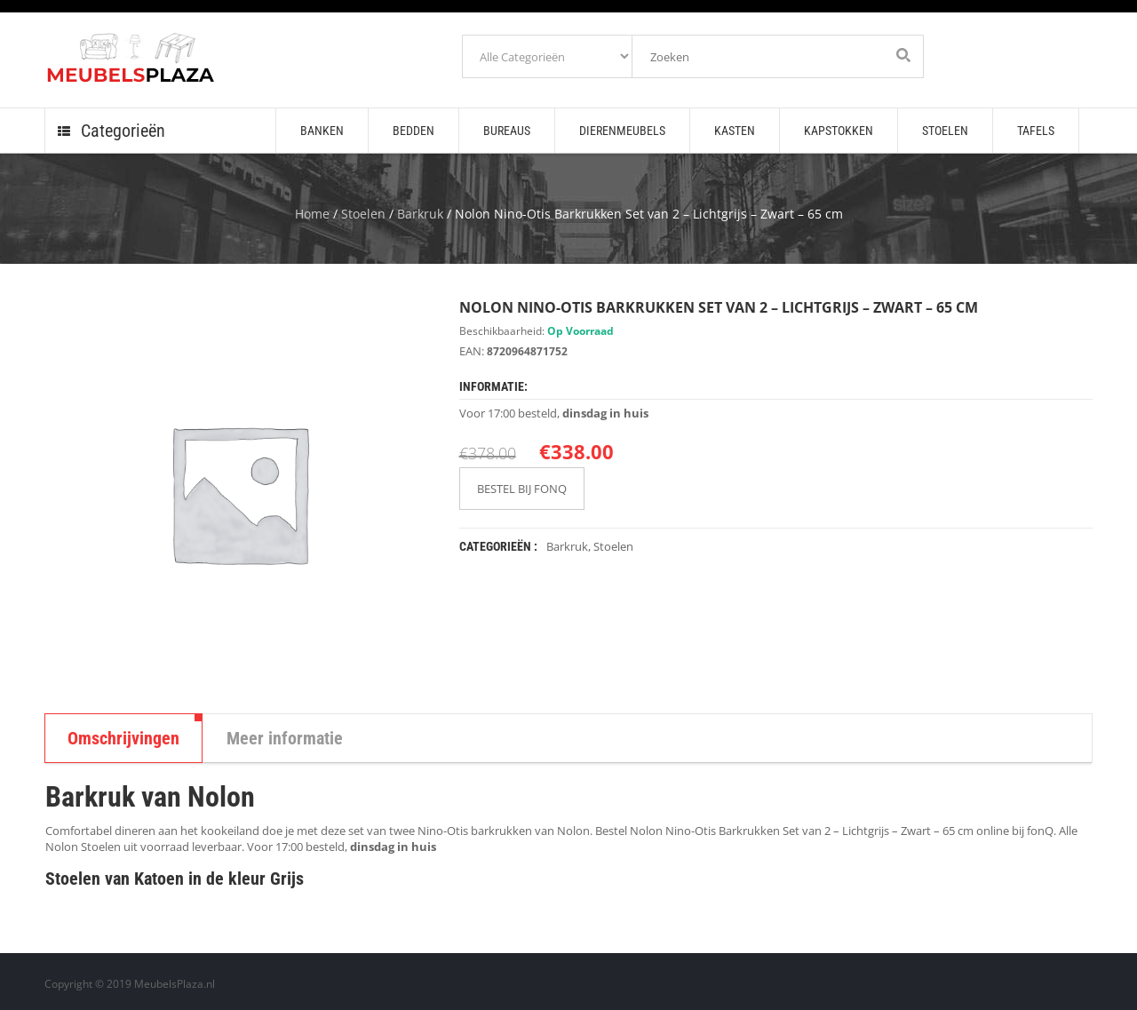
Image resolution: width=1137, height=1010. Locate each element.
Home (312, 213)
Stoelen (363, 213)
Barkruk (420, 213)
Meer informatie (285, 738)
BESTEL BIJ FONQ (522, 489)
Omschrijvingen (123, 738)
